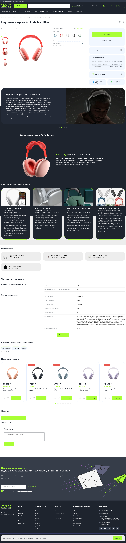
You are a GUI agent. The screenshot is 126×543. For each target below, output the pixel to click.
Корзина (119, 5)
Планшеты (26, 11)
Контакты (21, 1)
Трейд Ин (38, 526)
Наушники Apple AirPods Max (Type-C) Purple (87, 389)
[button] (59, 127)
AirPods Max (6, 348)
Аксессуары (21, 523)
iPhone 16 (76, 513)
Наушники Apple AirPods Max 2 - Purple (113, 389)
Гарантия (37, 523)
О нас (3, 1)
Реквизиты (58, 516)
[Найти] (67, 6)
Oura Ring (79, 11)
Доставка (11, 1)
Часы (35, 11)
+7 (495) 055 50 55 (79, 5)
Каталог (21, 506)
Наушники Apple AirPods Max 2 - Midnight (37, 389)
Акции (36, 528)
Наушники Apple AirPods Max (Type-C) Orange (11, 389)
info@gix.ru (104, 513)
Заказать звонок (77, 6)
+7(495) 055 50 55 (106, 511)
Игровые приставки (58, 11)
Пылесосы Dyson (78, 521)
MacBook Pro (77, 523)
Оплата (17, 1)
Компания (59, 506)
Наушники (44, 11)
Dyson (70, 11)
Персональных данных (25, 491)
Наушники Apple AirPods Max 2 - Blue (63, 389)
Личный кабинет (40, 511)
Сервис (37, 521)
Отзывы (7, 1)
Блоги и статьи (59, 513)
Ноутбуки (16, 11)
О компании (58, 511)
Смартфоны (6, 11)
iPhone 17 (76, 511)
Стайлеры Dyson (78, 518)
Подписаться (32, 486)
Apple (24, 348)
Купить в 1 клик (106, 40)
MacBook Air (77, 526)
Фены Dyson (77, 516)
